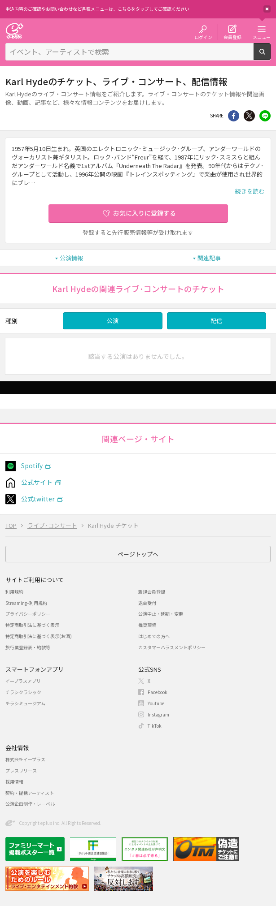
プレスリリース (21, 770)
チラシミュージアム (25, 703)
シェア (233, 115)
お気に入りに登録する (144, 212)
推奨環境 (147, 624)
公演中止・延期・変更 (160, 613)
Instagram (158, 714)
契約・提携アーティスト (29, 793)
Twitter (249, 115)
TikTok (155, 725)
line (265, 115)
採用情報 (14, 781)
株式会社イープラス (25, 759)
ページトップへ (138, 554)
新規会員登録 (151, 591)
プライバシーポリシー (27, 613)
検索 (270, 56)
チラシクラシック (23, 692)
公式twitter (38, 498)
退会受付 (147, 603)
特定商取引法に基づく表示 (32, 624)
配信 (216, 320)
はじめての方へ (154, 636)
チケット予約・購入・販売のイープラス (14, 31)
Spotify (32, 465)
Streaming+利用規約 (26, 603)
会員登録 (232, 37)
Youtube (156, 703)
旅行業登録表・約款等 (27, 647)
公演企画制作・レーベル (30, 803)
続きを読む (249, 191)
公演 (112, 320)
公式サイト (37, 482)
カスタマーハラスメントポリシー (172, 647)
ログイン (203, 37)
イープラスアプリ (23, 680)
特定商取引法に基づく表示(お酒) (38, 636)
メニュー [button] (262, 37)
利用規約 (14, 591)
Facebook (157, 692)
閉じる (267, 9)
